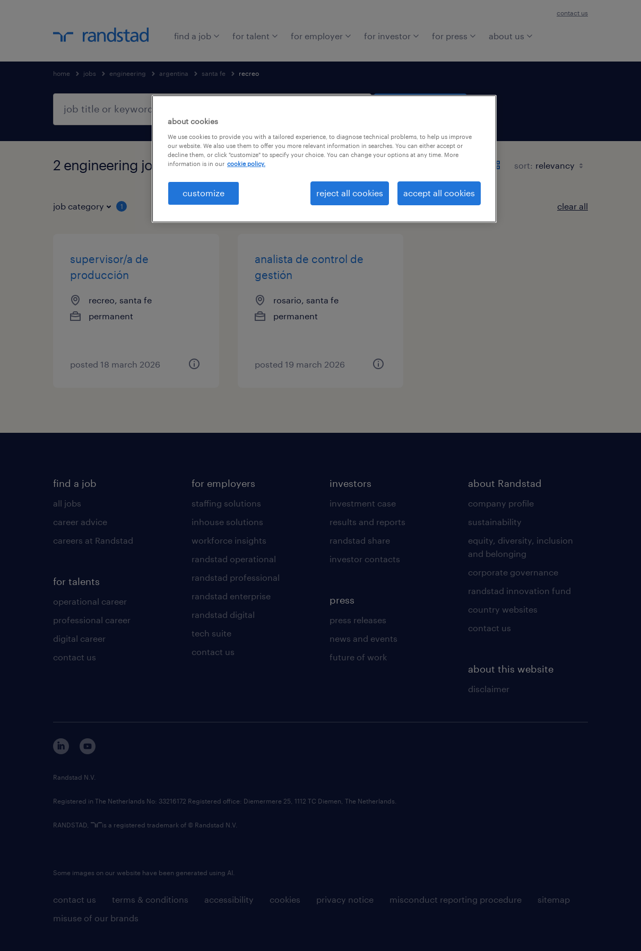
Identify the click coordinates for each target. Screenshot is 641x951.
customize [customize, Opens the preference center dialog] (203, 193)
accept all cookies (439, 193)
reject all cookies (349, 193)
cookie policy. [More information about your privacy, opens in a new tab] (246, 163)
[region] (324, 158)
